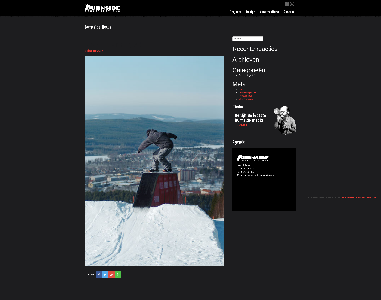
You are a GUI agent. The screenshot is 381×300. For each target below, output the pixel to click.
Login (241, 89)
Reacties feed (245, 96)
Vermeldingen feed (248, 92)
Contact (289, 12)
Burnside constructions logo (253, 157)
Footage (241, 124)
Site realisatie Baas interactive (359, 197)
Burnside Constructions (103, 8)
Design (250, 12)
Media (237, 107)
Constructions (269, 12)
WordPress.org (246, 99)
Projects (235, 12)
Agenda (239, 142)
